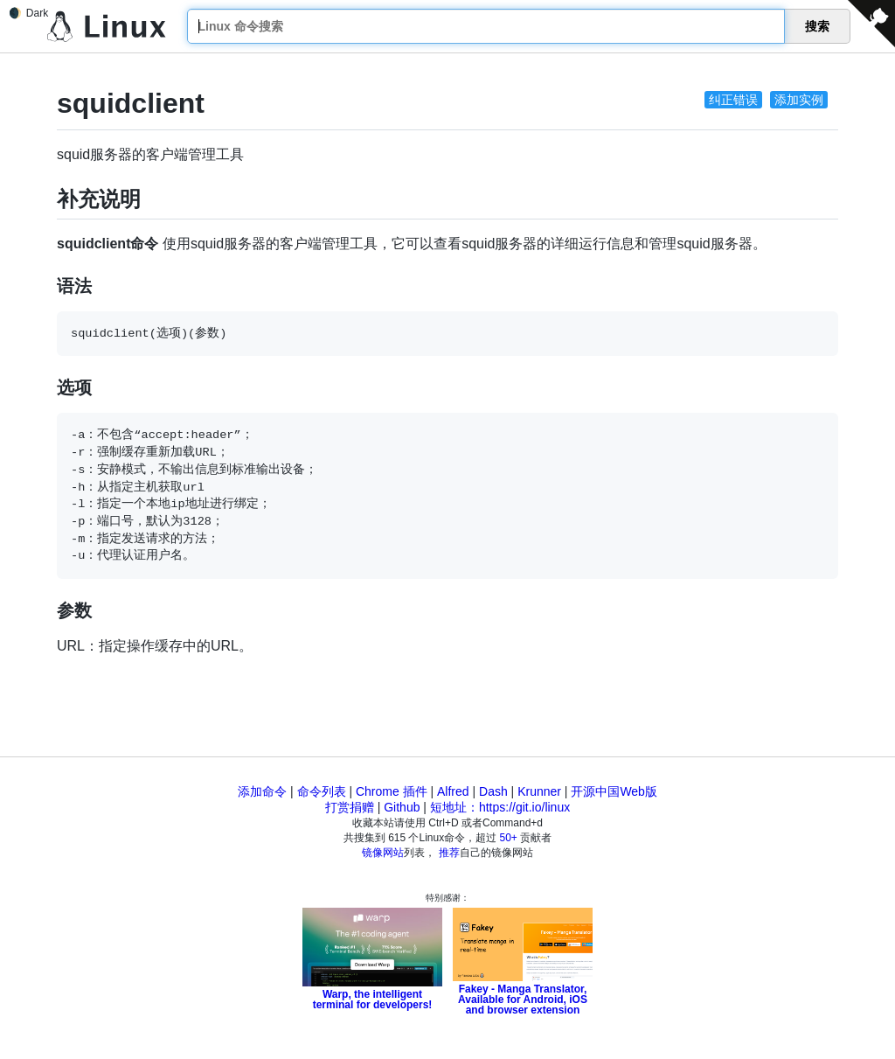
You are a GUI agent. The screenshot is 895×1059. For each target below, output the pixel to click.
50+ (508, 838)
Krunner (539, 791)
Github (402, 807)
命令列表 (321, 791)
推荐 (449, 853)
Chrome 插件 (391, 791)
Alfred (453, 791)
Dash (493, 791)
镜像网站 (383, 853)
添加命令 (262, 791)
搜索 (817, 26)
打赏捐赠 (349, 807)
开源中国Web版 (614, 791)
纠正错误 (733, 100)
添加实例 (798, 100)
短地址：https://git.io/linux (500, 807)
